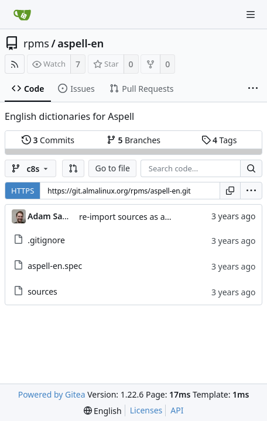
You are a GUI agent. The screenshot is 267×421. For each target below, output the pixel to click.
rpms (36, 43)
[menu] (251, 190)
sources (42, 291)
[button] (73, 168)
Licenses (146, 410)
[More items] (253, 89)
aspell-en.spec (55, 265)
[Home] (22, 14)
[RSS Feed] (15, 64)
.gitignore (46, 240)
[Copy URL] (230, 190)
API (176, 410)
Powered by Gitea (51, 394)
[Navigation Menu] (250, 14)
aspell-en (80, 43)
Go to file (112, 168)
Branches (133, 140)
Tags (219, 140)
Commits (48, 140)
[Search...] (251, 168)
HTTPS (22, 190)
